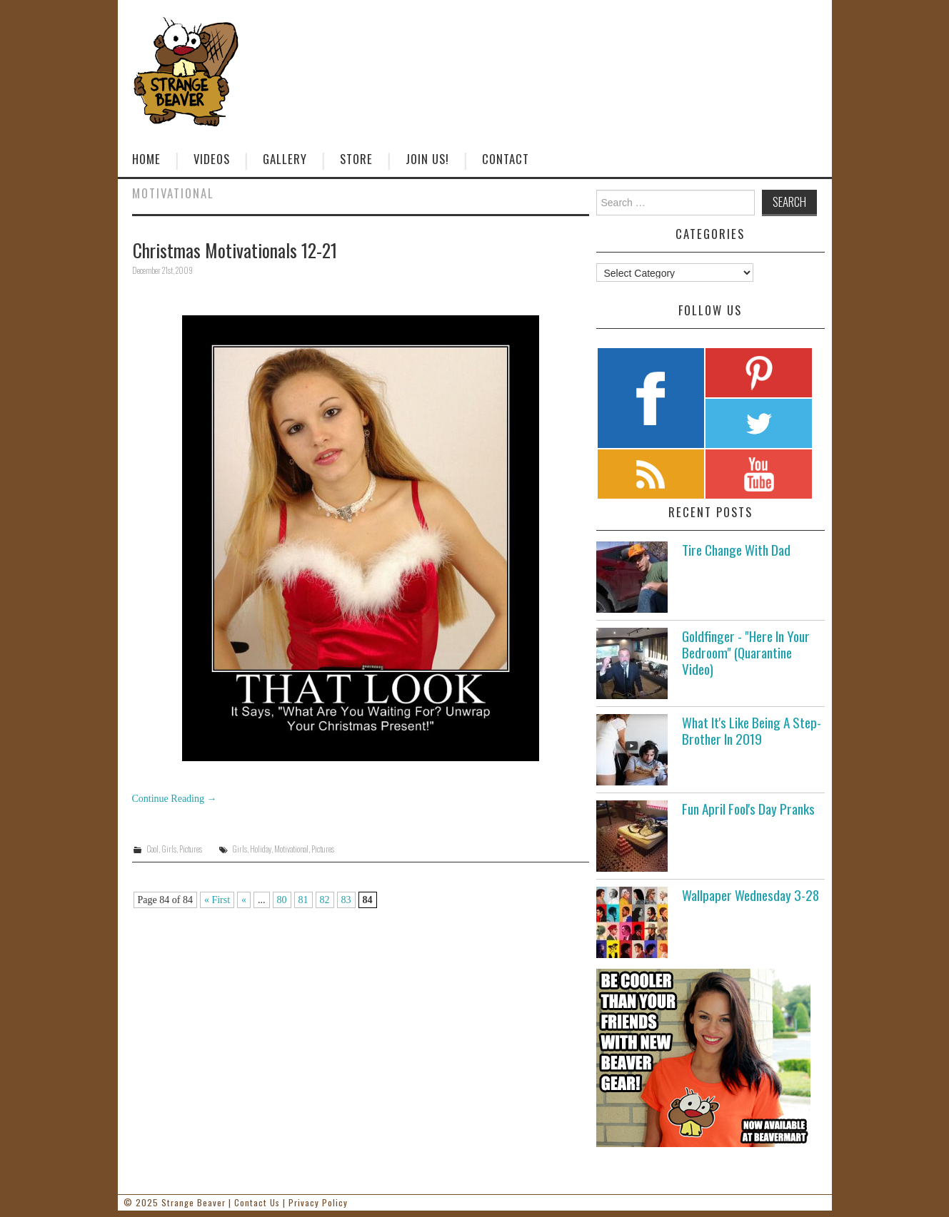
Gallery (285, 159)
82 (325, 900)
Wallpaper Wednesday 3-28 (750, 895)
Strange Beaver (193, 1202)
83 (346, 900)
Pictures (190, 849)
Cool (152, 849)
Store (356, 159)
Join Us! (427, 159)
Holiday (260, 849)
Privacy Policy (318, 1202)
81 (303, 900)
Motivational (291, 849)
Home (146, 159)
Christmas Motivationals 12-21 (235, 249)
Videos (212, 159)
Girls (168, 849)
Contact (505, 159)
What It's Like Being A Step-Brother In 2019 (751, 730)
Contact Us (257, 1202)
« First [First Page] (217, 900)
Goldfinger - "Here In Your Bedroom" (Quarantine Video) (746, 652)
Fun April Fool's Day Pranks (748, 808)
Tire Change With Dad (736, 549)
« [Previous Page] (243, 900)
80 (282, 900)
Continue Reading (174, 798)
